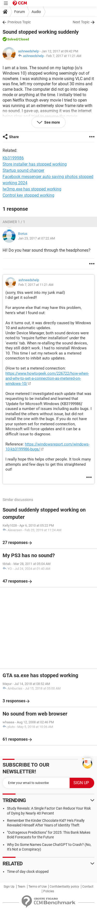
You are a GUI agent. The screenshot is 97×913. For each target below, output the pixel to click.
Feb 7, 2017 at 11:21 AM (63, 56)
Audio (36, 12)
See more (51, 122)
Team (21, 886)
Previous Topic (19, 22)
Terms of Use (37, 886)
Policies (48, 891)
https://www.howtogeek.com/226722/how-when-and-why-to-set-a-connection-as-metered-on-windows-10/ (47, 378)
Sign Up (9, 886)
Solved (12, 39)
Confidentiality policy (64, 886)
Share (14, 137)
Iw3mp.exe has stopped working (32, 189)
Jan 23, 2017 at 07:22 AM (36, 238)
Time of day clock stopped (28, 871)
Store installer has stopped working (35, 164)
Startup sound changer (23, 170)
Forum (19, 12)
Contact (87, 886)
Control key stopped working (28, 195)
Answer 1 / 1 (14, 222)
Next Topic (81, 22)
